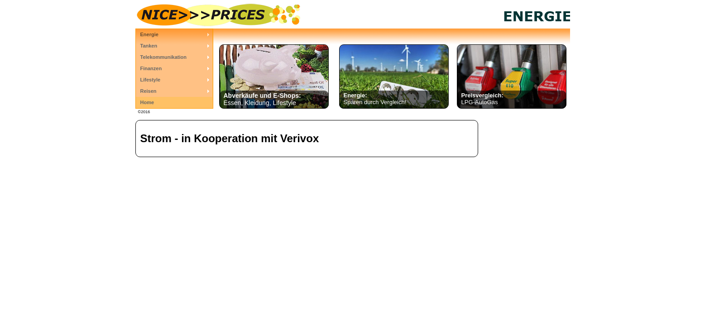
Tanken (149, 45)
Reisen (148, 91)
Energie (149, 34)
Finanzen (151, 68)
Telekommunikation (163, 57)
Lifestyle (150, 79)
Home (147, 102)
